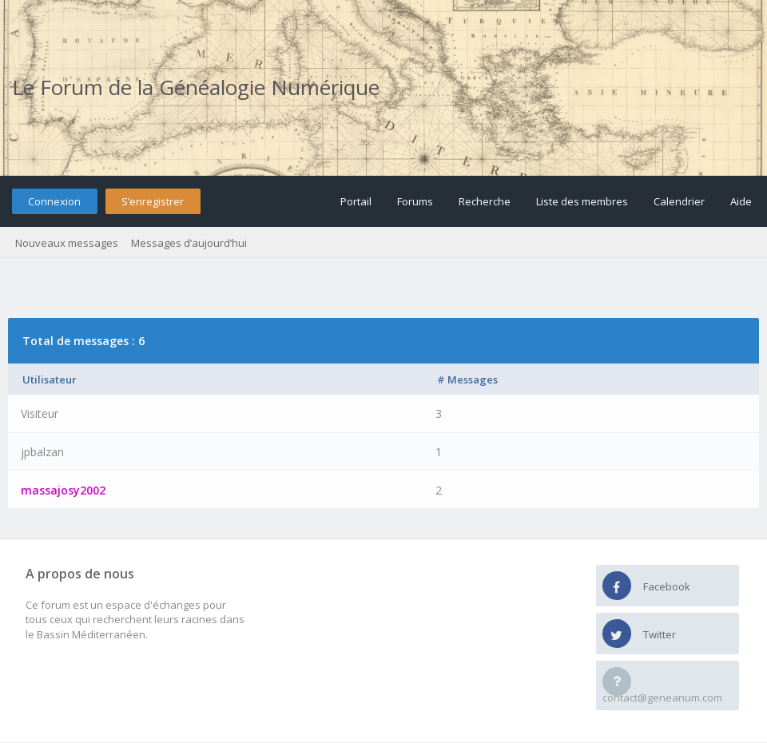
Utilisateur (49, 379)
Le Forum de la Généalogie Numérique (196, 87)
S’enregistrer (152, 201)
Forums (415, 201)
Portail (356, 201)
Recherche (485, 201)
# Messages (467, 379)
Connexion (54, 201)
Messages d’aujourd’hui (189, 243)
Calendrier (679, 201)
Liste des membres (582, 201)
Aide (741, 201)
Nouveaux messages (66, 243)
